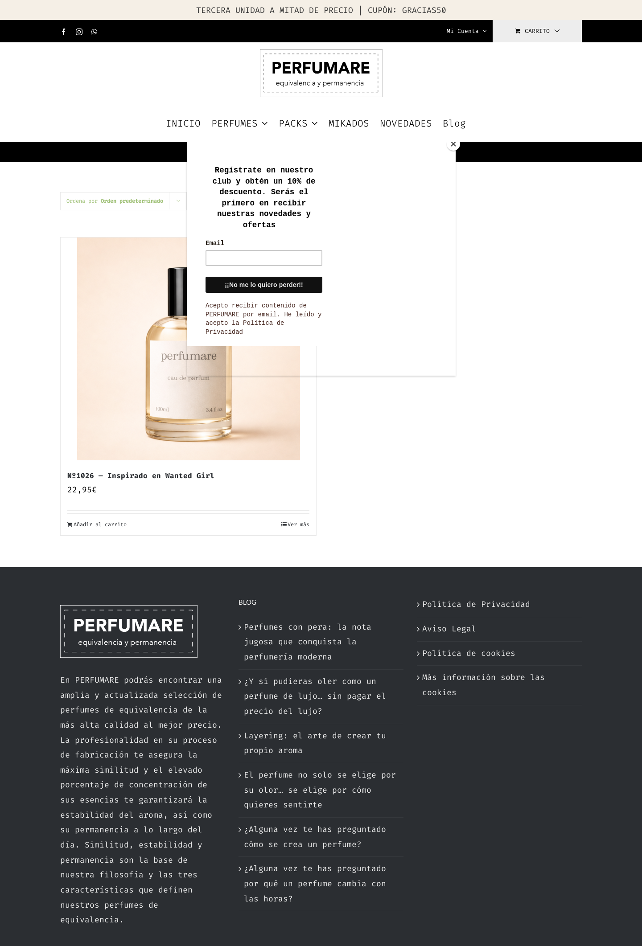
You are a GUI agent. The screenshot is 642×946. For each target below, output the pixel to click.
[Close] (453, 144)
